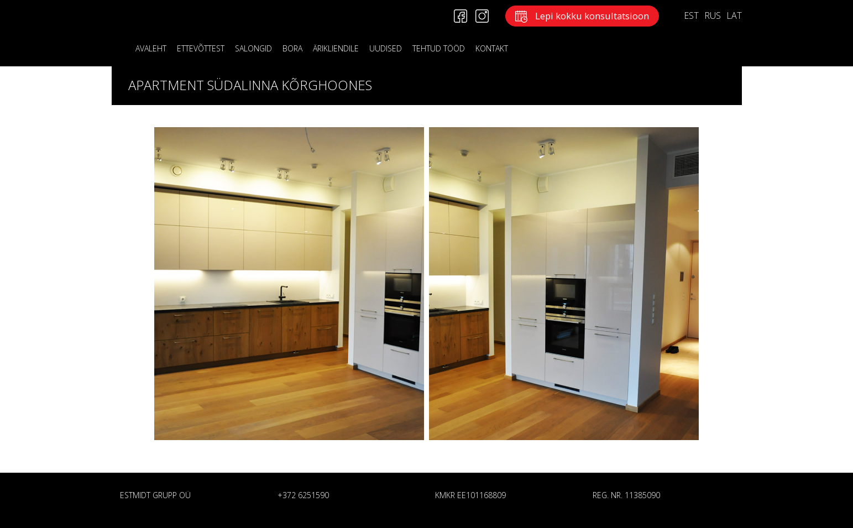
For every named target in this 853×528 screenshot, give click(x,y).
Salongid (253, 48)
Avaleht (150, 48)
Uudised (385, 48)
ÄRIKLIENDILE (336, 48)
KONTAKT (491, 48)
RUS (712, 15)
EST (691, 15)
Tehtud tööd (438, 48)
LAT (734, 15)
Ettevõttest (200, 48)
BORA (292, 48)
